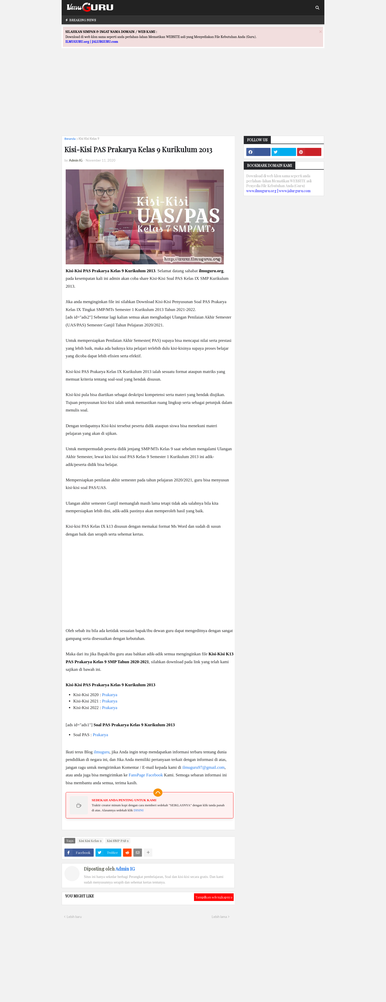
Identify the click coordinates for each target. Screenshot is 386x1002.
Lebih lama (219, 917)
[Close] (320, 31)
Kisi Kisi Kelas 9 (89, 139)
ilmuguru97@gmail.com (203, 767)
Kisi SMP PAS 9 (118, 840)
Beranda (70, 139)
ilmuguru (101, 752)
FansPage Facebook (146, 775)
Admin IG (125, 869)
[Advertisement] (193, 96)
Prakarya (109, 694)
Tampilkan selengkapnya (213, 897)
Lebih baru (74, 917)
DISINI (138, 810)
